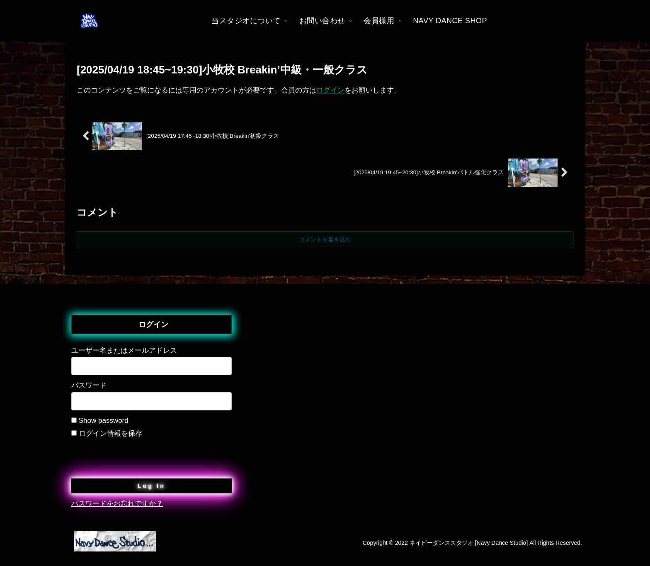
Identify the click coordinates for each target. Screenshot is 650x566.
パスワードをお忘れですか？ (117, 503)
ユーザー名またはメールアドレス (124, 350)
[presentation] (134, 456)
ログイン (330, 90)
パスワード (89, 385)
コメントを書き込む (325, 239)
